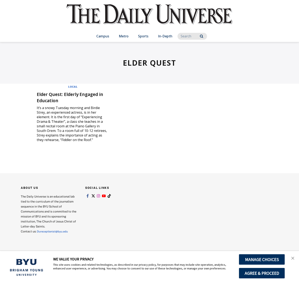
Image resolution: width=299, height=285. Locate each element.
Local (73, 86)
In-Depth (165, 36)
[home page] (149, 18)
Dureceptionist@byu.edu (53, 231)
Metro (124, 36)
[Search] (192, 36)
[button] (292, 258)
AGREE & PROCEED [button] (262, 273)
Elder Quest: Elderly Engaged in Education (72, 96)
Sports (143, 36)
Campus (102, 36)
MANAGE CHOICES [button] (262, 259)
